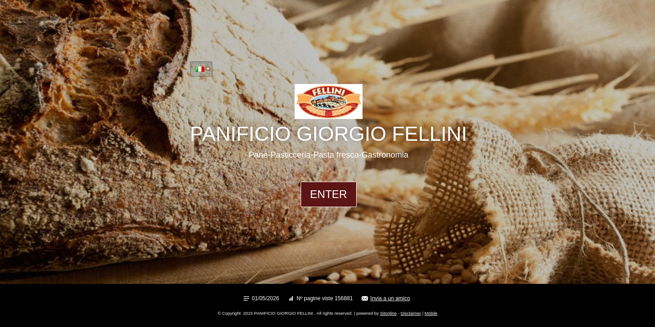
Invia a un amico (390, 298)
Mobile (430, 313)
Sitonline (388, 313)
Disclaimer (411, 313)
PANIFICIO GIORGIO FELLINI (328, 134)
